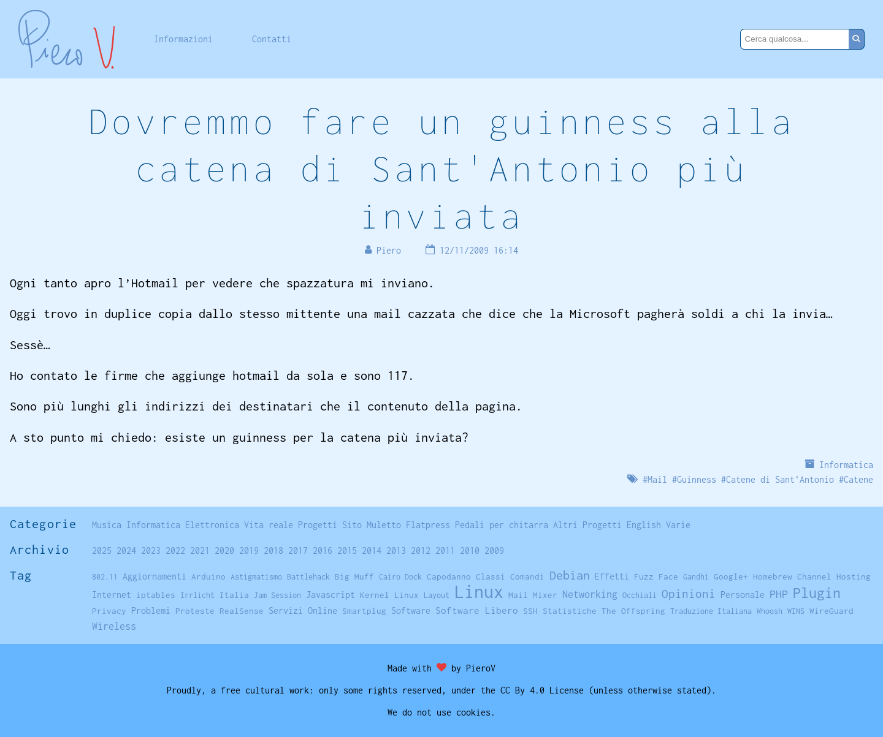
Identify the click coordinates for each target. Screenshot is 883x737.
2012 (420, 550)
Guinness (696, 479)
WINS (796, 611)
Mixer (545, 595)
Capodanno (449, 576)
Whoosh (769, 611)
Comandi (527, 576)
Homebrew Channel (792, 576)
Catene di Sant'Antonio (780, 479)
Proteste (195, 611)
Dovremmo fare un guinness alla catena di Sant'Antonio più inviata (441, 168)
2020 (224, 550)
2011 (445, 550)
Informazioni (183, 39)
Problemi (150, 610)
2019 (249, 550)
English (644, 525)
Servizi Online (303, 610)
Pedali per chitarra (501, 525)
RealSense (242, 611)
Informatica (846, 464)
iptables (155, 595)
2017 (298, 550)
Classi (490, 576)
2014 (371, 550)
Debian (569, 575)
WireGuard (831, 611)
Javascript (330, 594)
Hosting (853, 576)
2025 (102, 550)
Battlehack (308, 576)
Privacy (109, 611)
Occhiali (639, 595)
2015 (347, 550)
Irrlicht (197, 595)
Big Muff (354, 576)
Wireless (114, 626)
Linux (478, 591)
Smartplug (364, 611)
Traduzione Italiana (711, 611)
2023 (151, 550)
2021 (200, 550)
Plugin (817, 592)
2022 (175, 550)
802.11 (105, 576)
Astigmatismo (256, 576)
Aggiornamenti (154, 576)
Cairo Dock (400, 576)
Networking (589, 594)
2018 (273, 550)
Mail (657, 479)
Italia (234, 595)
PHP (779, 594)
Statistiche (570, 611)
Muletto (384, 525)
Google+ (731, 576)
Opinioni (689, 593)
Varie (678, 525)
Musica (106, 525)
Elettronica (212, 525)
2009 (494, 550)
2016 (322, 550)
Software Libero (476, 610)
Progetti (317, 525)
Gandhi (696, 576)
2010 (470, 550)
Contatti (271, 39)
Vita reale (268, 525)
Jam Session (277, 595)
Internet (111, 594)
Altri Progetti (587, 525)
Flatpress (428, 525)
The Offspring (633, 611)
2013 (396, 550)
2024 (126, 550)
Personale (743, 594)
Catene (858, 479)
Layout (436, 595)
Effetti (612, 576)
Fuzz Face (656, 576)
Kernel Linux (389, 595)
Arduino (208, 576)
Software (410, 610)
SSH (530, 611)
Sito (352, 525)
